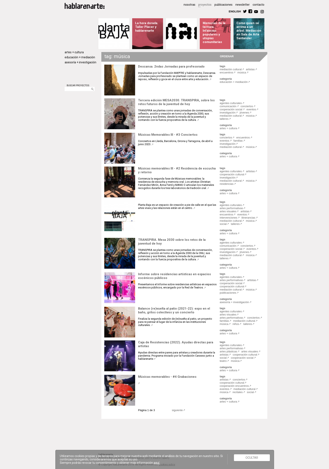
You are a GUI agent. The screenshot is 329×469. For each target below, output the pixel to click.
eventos (251, 109)
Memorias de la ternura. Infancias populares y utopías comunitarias (214, 32)
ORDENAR (226, 56)
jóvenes (244, 112)
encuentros (226, 72)
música (241, 72)
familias (238, 140)
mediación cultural (231, 69)
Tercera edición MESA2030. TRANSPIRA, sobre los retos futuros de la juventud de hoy (176, 102)
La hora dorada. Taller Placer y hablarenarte (146, 27)
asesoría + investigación (80, 62)
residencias (227, 183)
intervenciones (228, 217)
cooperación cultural (232, 174)
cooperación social (231, 109)
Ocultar (251, 457)
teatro (223, 360)
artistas (250, 69)
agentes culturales (231, 103)
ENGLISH (235, 11)
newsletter (242, 4)
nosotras (189, 4)
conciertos (247, 106)
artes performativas (231, 208)
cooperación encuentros (234, 385)
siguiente (177, 410)
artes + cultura (74, 52)
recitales (237, 392)
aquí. (157, 462)
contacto (258, 4)
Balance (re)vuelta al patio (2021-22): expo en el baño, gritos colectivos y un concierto (174, 310)
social (223, 223)
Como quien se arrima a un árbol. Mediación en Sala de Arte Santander (248, 30)
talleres (224, 118)
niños (235, 324)
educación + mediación (80, 57)
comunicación (228, 106)
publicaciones (223, 4)
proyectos (205, 4)
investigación (227, 112)
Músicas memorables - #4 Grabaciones (167, 377)
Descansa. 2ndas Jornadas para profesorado (171, 66)
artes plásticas (228, 351)
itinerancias (248, 217)
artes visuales (228, 211)
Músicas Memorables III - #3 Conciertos (167, 135)
